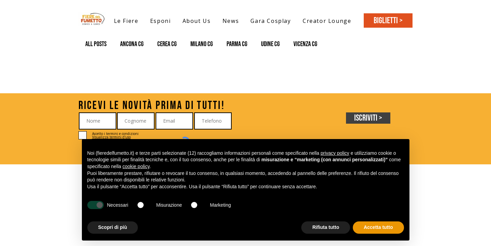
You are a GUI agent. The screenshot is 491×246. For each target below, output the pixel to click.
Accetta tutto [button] (378, 227)
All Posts (95, 44)
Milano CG (201, 44)
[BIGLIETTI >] (388, 20)
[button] (126, 20)
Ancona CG (132, 44)
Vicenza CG (305, 44)
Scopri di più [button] (112, 227)
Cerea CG (167, 44)
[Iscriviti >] (368, 118)
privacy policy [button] (334, 153)
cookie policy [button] (135, 166)
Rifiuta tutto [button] (325, 227)
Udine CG (270, 44)
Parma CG (237, 44)
